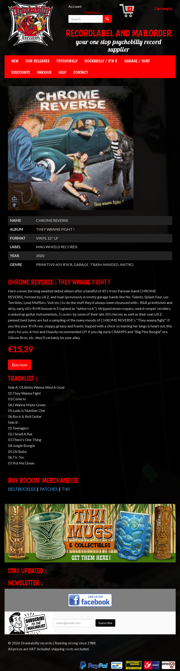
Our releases (38, 61)
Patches (48, 489)
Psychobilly (67, 61)
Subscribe (105, 623)
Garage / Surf (137, 61)
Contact (80, 72)
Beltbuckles (22, 489)
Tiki (66, 489)
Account (75, 6)
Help (62, 72)
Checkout (91, 12)
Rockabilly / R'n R (101, 61)
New (14, 61)
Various (44, 72)
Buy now (19, 364)
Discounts (20, 72)
